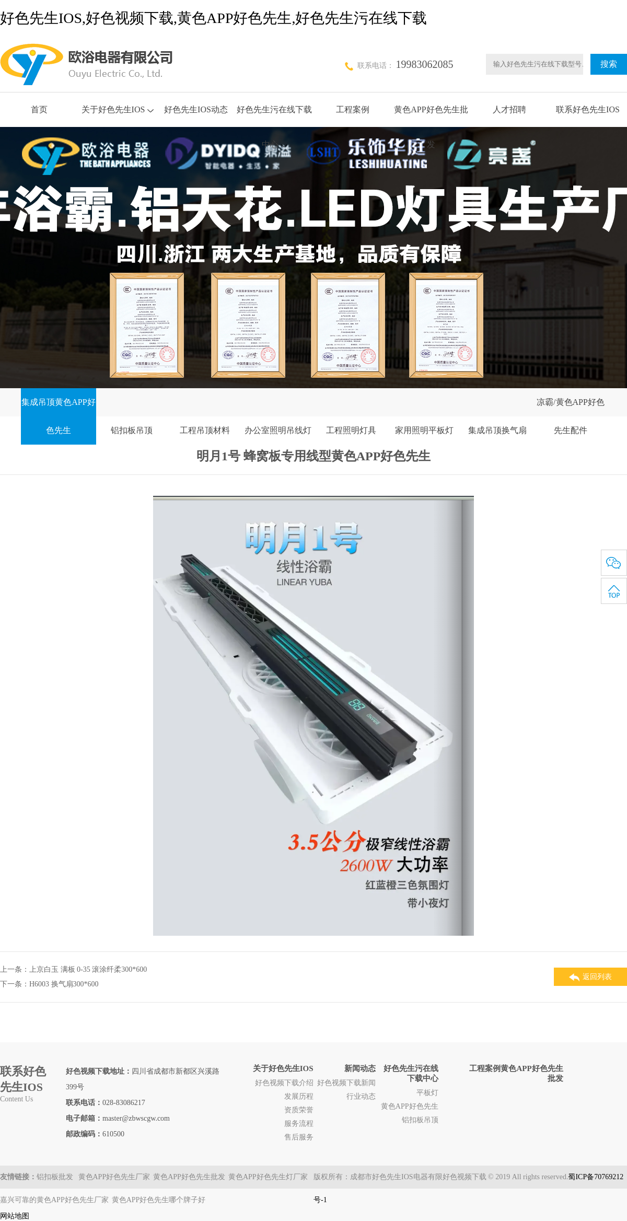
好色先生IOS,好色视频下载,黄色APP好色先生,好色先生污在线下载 (213, 18)
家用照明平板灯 (424, 430)
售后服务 (299, 1137)
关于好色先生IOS (118, 109)
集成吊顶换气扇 (497, 430)
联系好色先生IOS (588, 109)
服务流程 (299, 1123)
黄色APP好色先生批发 (189, 1177)
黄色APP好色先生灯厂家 (268, 1177)
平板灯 (427, 1093)
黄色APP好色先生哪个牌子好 (159, 1200)
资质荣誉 (299, 1110)
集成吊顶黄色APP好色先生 (58, 416)
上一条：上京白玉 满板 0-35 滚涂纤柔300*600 (73, 969)
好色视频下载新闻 (346, 1083)
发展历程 (299, 1096)
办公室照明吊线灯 (278, 430)
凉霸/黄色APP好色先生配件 (571, 416)
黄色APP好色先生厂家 (114, 1177)
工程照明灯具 (351, 430)
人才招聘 (509, 109)
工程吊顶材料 (205, 430)
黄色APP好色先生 (409, 1106)
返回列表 (590, 977)
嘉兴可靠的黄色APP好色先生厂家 (54, 1200)
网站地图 (14, 1216)
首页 (39, 109)
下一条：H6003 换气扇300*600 (49, 984)
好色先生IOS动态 (196, 109)
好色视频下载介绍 (284, 1083)
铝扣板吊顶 (132, 430)
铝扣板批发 (56, 1177)
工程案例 (352, 109)
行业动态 (361, 1096)
